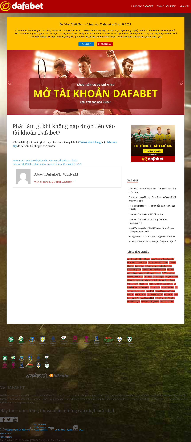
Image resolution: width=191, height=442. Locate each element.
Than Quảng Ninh (146, 298)
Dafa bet (172, 262)
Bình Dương (145, 259)
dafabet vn (161, 269)
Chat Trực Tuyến (61, 429)
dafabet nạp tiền (134, 269)
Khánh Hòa (143, 284)
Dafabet (130, 266)
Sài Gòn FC (168, 294)
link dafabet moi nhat (140, 287)
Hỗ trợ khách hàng (90, 142)
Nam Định (150, 291)
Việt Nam (155, 301)
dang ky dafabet (141, 273)
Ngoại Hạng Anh (162, 291)
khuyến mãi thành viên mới (153, 280)
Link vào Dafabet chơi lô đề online (146, 214)
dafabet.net (140, 266)
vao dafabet (146, 301)
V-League (136, 301)
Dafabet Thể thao (149, 269)
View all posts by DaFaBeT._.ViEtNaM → (54, 181)
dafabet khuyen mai (153, 266)
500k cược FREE (166, 6)
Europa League (154, 273)
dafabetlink (167, 266)
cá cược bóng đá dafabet (161, 259)
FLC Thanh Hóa (168, 273)
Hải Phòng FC (158, 276)
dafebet (130, 273)
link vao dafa (155, 287)
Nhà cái (184, 6)
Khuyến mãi (104, 44)
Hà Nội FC (148, 276)
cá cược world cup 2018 (158, 262)
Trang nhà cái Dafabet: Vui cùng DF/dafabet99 (152, 236)
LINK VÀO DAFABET (142, 6)
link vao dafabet (167, 287)
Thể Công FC (160, 298)
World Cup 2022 (167, 301)
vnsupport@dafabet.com (15, 429)
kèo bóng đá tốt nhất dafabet (161, 284)
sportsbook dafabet (155, 294)
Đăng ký (86, 44)
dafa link (170, 269)
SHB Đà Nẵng (140, 294)
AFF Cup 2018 (133, 259)
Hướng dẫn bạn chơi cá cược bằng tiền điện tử (152, 241)
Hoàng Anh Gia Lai (135, 276)
